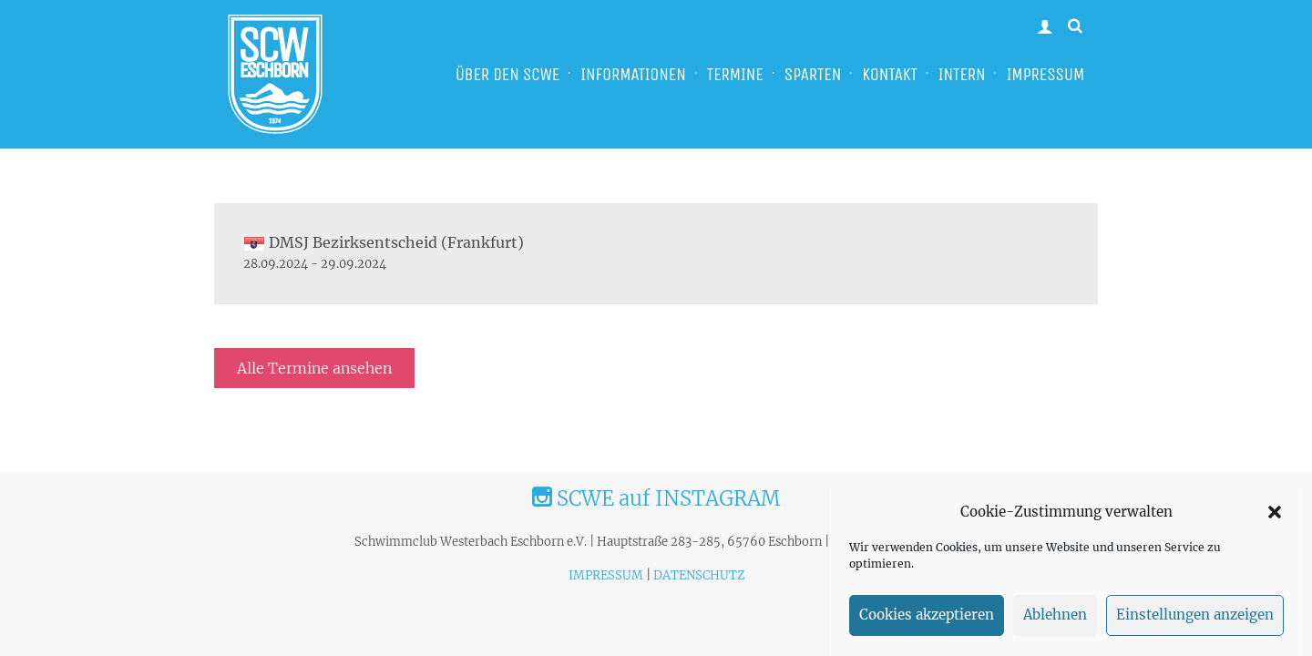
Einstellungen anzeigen (1195, 621)
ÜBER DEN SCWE (507, 74)
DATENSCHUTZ (698, 575)
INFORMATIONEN (633, 74)
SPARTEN (813, 74)
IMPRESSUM (1045, 74)
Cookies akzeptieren (926, 621)
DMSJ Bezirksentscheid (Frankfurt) (383, 242)
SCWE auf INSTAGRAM (656, 498)
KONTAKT (889, 74)
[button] (1275, 517)
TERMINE (735, 74)
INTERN (962, 74)
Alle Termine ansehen (314, 368)
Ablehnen (1055, 621)
